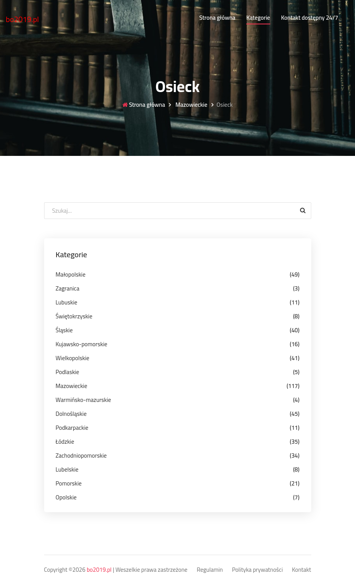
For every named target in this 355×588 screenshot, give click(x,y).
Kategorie (258, 17)
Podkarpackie (72, 427)
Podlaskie (67, 372)
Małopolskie (71, 274)
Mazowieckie (191, 105)
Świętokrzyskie (74, 316)
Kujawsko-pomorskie (82, 344)
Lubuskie (66, 302)
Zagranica (67, 288)
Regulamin (210, 570)
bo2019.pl (22, 19)
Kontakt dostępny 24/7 (309, 17)
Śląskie (64, 330)
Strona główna (217, 17)
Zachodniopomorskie (81, 455)
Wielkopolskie (72, 358)
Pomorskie (69, 483)
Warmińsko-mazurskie (83, 399)
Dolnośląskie (71, 413)
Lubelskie (67, 469)
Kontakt (301, 570)
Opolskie (66, 497)
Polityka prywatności (257, 570)
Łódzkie (65, 441)
